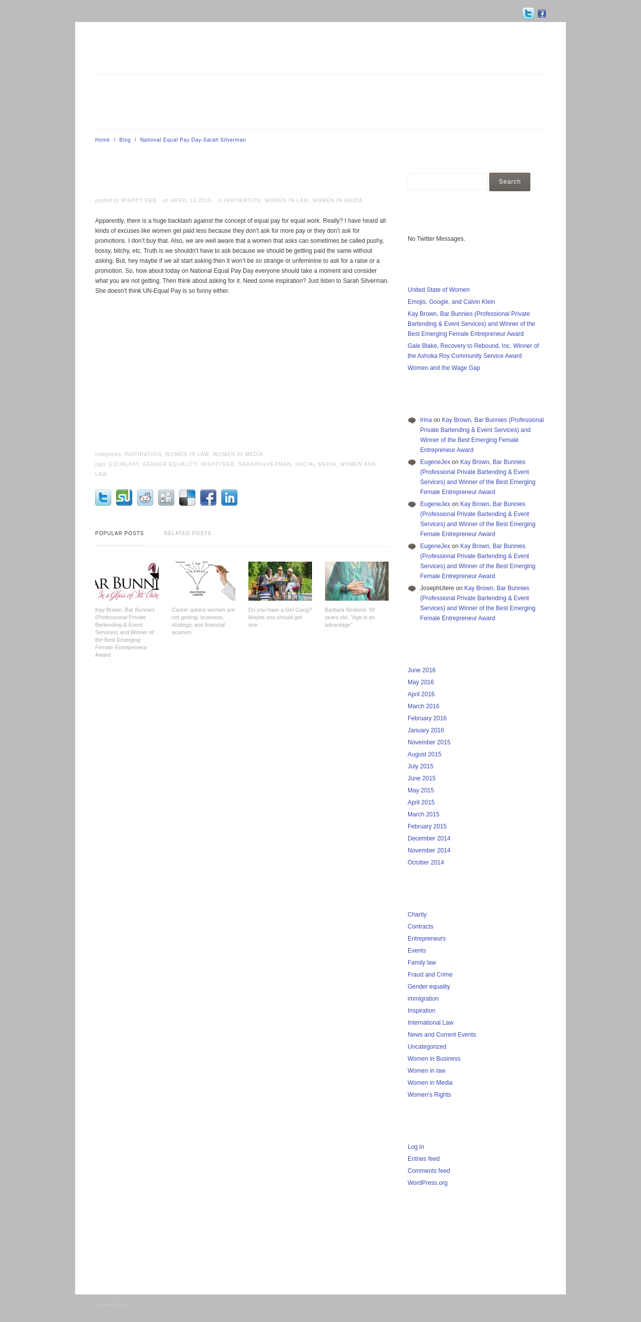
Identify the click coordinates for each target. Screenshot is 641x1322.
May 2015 (421, 790)
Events (417, 950)
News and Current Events (442, 1034)
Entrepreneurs (427, 938)
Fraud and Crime (430, 974)
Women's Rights (429, 1094)
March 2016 (423, 706)
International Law (430, 1022)
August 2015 (424, 754)
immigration (423, 998)
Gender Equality (170, 464)
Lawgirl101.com (115, 1304)
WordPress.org (428, 1182)
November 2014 (429, 850)
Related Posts (187, 533)
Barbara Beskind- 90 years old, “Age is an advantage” (350, 617)
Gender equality (429, 986)
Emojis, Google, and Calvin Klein (451, 301)
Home (102, 140)
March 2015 (423, 814)
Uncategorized (427, 1046)
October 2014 (426, 862)
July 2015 (420, 766)
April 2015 (421, 802)
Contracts (420, 926)
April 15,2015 (191, 200)
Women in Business (434, 1058)
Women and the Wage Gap (444, 367)
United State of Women (439, 289)
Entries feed (424, 1158)
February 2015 (427, 826)
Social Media (316, 464)
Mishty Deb (139, 200)
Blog (125, 140)
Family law (422, 962)
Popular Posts (119, 533)
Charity (417, 914)
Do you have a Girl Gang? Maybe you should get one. (280, 617)
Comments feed (429, 1170)
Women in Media (337, 200)
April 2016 (421, 694)
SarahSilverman (264, 464)
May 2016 (421, 682)
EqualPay (124, 464)
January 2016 (426, 730)
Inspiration (242, 200)
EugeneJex (435, 462)
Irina (426, 419)
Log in (416, 1146)
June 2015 (422, 778)
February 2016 (427, 718)
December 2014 (429, 838)
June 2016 (422, 670)
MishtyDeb (217, 464)
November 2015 (429, 742)
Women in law (286, 200)
